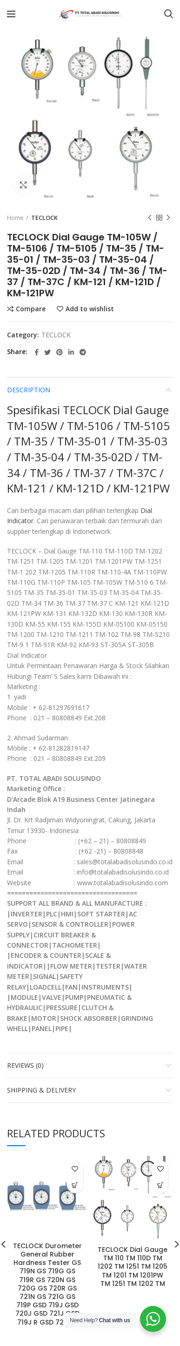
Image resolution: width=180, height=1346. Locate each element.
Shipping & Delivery (41, 1090)
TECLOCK (44, 217)
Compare (31, 309)
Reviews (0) (25, 1065)
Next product (168, 218)
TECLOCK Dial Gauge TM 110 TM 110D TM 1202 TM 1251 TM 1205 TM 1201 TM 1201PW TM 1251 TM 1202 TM (132, 1266)
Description (28, 389)
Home (15, 217)
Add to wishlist (90, 309)
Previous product (150, 218)
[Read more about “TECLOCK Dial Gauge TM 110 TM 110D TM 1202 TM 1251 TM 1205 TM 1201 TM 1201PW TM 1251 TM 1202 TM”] (160, 1185)
